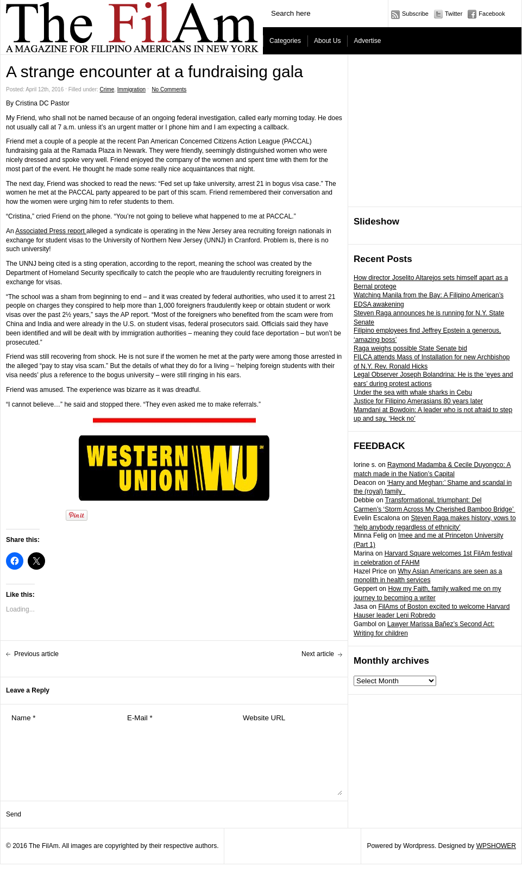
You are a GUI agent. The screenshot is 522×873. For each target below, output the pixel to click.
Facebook (492, 13)
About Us (327, 41)
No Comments (169, 89)
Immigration (131, 89)
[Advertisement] (432, 131)
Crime (107, 89)
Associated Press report (50, 231)
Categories (285, 41)
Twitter (453, 13)
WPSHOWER (496, 846)
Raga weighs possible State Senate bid (410, 348)
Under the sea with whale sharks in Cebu (413, 392)
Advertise (367, 41)
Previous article (36, 654)
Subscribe (415, 13)
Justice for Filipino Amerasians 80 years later (418, 401)
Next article (317, 654)
